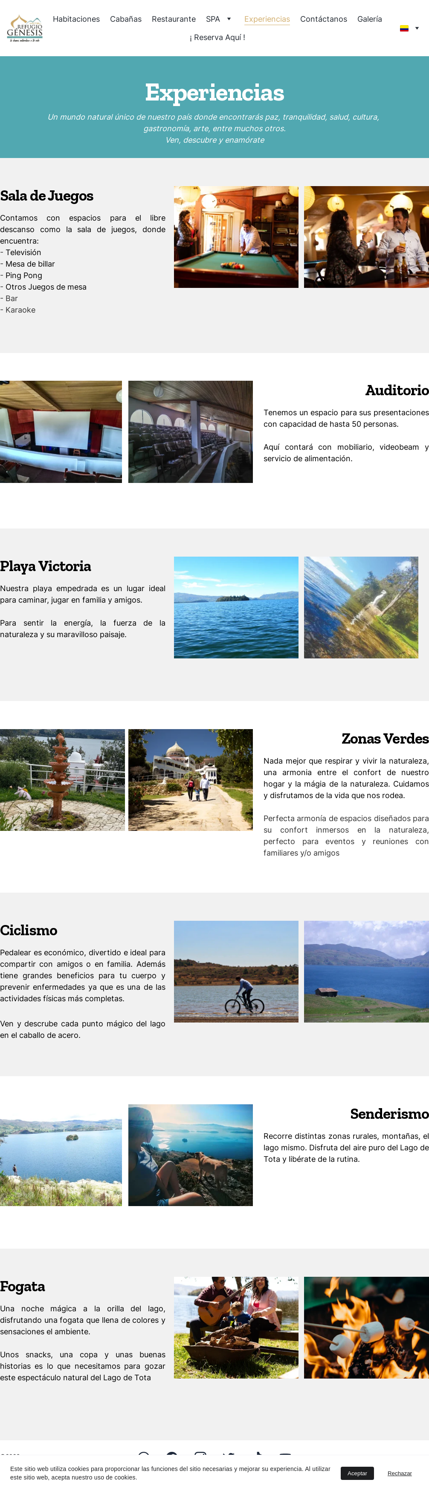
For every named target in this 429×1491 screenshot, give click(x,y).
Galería (369, 18)
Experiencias (267, 18)
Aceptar (357, 1473)
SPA (213, 18)
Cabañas (126, 18)
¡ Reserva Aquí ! (217, 37)
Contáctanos (323, 18)
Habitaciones (76, 18)
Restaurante (174, 18)
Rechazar (400, 1473)
